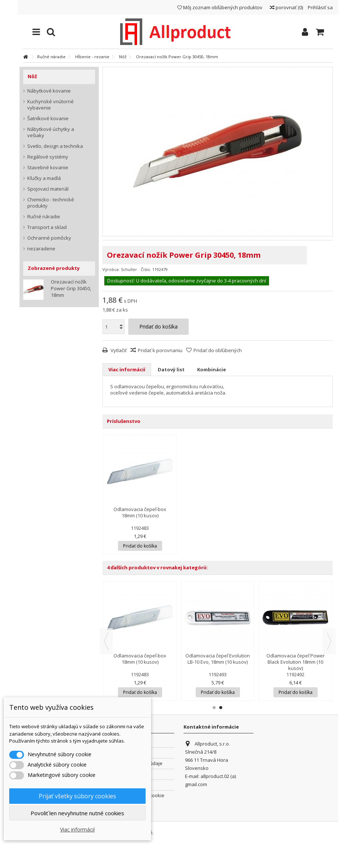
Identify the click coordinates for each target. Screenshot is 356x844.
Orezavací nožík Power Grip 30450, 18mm (71, 288)
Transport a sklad (47, 227)
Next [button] (329, 641)
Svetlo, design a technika (55, 146)
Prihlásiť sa (320, 7)
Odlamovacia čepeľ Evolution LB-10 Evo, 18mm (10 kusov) (217, 658)
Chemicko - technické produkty (50, 203)
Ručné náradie (43, 216)
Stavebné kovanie (47, 167)
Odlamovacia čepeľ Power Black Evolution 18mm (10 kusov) (295, 661)
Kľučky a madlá (44, 178)
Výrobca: (111, 269)
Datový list (171, 369)
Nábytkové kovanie (49, 91)
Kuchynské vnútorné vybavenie (50, 104)
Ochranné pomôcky (49, 238)
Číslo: (146, 269)
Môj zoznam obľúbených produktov (219, 7)
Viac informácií (126, 369)
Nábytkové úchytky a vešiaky (50, 132)
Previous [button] (106, 641)
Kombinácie (211, 369)
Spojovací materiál (48, 189)
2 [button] (220, 707)
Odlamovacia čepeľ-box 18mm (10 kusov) (140, 512)
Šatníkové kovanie (48, 118)
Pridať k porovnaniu (160, 350)
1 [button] (214, 707)
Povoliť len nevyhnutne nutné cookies (77, 813)
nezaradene (41, 249)
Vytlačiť (118, 350)
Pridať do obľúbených (217, 350)
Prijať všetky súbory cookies (77, 796)
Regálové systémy (47, 157)
